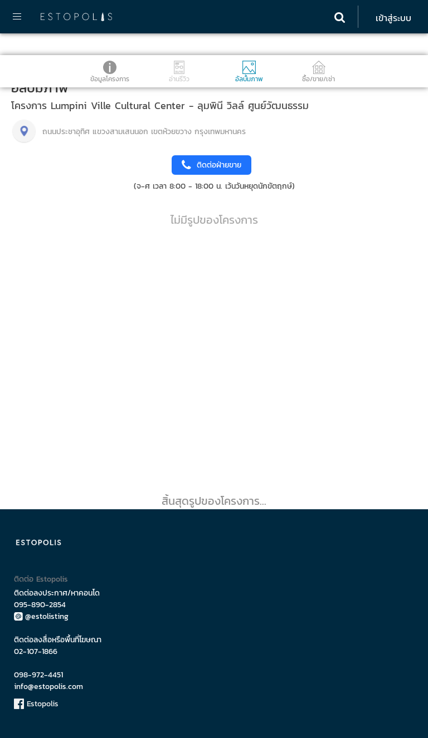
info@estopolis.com (48, 686)
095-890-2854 (40, 605)
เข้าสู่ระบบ (393, 17)
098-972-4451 (38, 675)
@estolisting (41, 616)
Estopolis (36, 704)
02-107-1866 (35, 651)
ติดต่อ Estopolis (41, 579)
